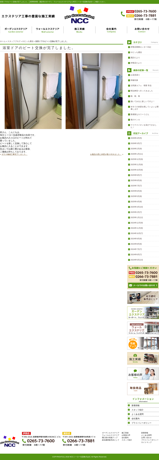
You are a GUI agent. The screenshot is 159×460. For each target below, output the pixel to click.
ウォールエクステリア (110, 435)
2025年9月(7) (136, 175)
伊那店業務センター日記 (141, 47)
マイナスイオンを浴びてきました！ (144, 126)
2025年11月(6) (137, 164)
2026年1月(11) (137, 154)
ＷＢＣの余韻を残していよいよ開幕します (144, 108)
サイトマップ (146, 442)
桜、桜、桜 (135, 96)
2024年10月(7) (137, 233)
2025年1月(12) (137, 217)
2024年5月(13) (137, 260)
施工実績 (125, 433)
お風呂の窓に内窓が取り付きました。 (106, 154)
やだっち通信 (27, 41)
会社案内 (136, 418)
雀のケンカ (135, 120)
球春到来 (134, 80)
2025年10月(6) (137, 170)
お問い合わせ (146, 438)
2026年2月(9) (136, 149)
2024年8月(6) (136, 244)
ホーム (3, 41)
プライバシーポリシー (141, 423)
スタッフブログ (13, 41)
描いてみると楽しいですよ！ (143, 101)
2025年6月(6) (136, 191)
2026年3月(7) (136, 143)
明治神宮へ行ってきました (142, 91)
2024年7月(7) (136, 249)
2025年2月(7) (136, 212)
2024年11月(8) (137, 228)
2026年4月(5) (136, 138)
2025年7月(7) (136, 186)
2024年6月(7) (136, 254)
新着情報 (136, 405)
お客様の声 (126, 435)
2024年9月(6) (136, 239)
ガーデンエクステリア (110, 433)
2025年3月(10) (137, 207)
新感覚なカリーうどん (140, 114)
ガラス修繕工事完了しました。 (15, 154)
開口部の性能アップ (110, 438)
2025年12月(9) (137, 159)
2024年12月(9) (137, 223)
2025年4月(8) (136, 201)
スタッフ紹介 (137, 410)
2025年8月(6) (136, 180)
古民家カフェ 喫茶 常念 (141, 85)
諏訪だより (135, 58)
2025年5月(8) (136, 196)
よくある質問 (137, 414)
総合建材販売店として (110, 440)
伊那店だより (136, 63)
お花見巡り (135, 75)
